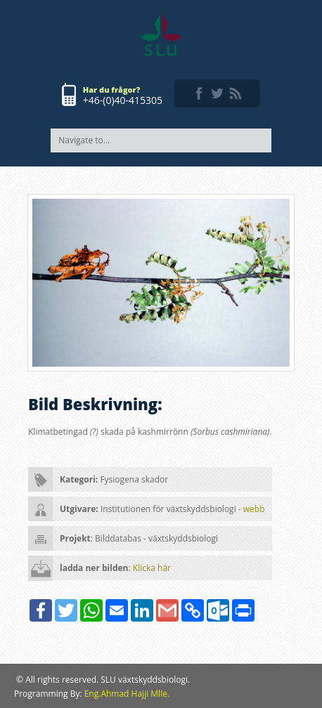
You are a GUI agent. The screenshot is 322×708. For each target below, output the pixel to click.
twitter (217, 93)
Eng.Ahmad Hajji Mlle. (126, 694)
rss (235, 93)
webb (254, 509)
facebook (199, 93)
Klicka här (152, 568)
